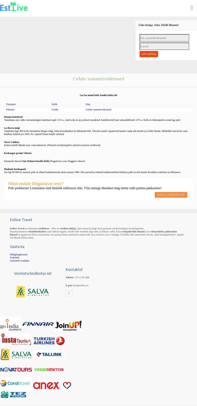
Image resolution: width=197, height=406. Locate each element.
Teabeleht (14, 257)
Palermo (10, 109)
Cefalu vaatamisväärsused (98, 109)
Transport (11, 104)
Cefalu (55, 109)
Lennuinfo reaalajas (19, 260)
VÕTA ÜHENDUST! (171, 195)
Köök (54, 104)
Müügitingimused (18, 254)
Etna (88, 104)
